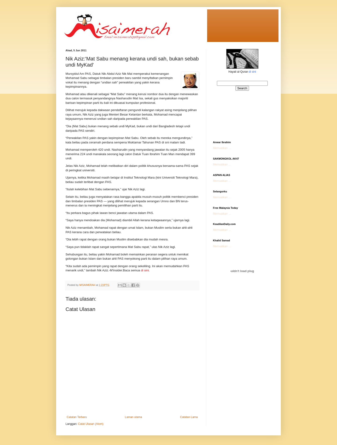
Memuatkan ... (222, 148)
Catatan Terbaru (77, 417)
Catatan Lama (189, 417)
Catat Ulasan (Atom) (90, 424)
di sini (252, 71)
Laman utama (133, 417)
